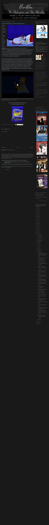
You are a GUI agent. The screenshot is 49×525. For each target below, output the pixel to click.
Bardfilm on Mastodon (39, 194)
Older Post (32, 147)
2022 (38, 213)
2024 (38, 209)
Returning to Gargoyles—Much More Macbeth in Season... (42, 276)
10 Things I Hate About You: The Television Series (42, 272)
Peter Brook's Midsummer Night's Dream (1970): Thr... (42, 255)
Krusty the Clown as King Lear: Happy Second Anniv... (42, 283)
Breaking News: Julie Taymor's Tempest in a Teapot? (42, 316)
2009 (38, 321)
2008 (38, 323)
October (39, 238)
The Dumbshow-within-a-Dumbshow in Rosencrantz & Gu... (42, 259)
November (40, 236)
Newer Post (4, 147)
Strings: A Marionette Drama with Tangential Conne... (42, 267)
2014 (38, 226)
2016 (38, 223)
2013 (38, 228)
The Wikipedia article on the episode (10, 99)
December (40, 235)
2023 (38, 211)
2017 (38, 221)
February (39, 252)
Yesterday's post (4, 50)
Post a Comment (4, 131)
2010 (38, 233)
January (39, 319)
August (39, 241)
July (38, 243)
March (39, 250)
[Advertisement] (9, 139)
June (39, 245)
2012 (38, 230)
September (40, 240)
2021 (38, 214)
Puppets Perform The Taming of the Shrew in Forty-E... (42, 263)
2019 (38, 218)
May (39, 247)
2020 (38, 216)
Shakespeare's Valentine (42, 294)
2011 (38, 231)
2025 (38, 208)
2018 (38, 219)
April (39, 248)
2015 (38, 225)
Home (18, 147)
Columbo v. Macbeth (41, 292)
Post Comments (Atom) (10, 149)
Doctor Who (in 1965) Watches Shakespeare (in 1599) (42, 312)
